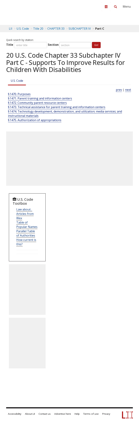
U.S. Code (17, 81)
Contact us (45, 413)
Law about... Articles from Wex (25, 213)
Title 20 (38, 29)
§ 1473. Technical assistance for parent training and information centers (56, 107)
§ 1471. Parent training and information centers (40, 98)
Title (9, 45)
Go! (96, 45)
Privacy (106, 413)
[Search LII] (115, 6)
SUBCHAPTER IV (80, 29)
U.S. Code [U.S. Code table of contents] (22, 29)
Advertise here (62, 413)
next (128, 90)
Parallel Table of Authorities (25, 233)
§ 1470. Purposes (19, 94)
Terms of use (91, 413)
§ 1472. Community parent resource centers (37, 103)
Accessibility (14, 413)
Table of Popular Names (26, 224)
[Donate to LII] (106, 6)
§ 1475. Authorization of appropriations (34, 120)
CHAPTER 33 (55, 29)
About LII (30, 413)
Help (77, 413)
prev (119, 90)
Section (53, 45)
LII (10, 29)
